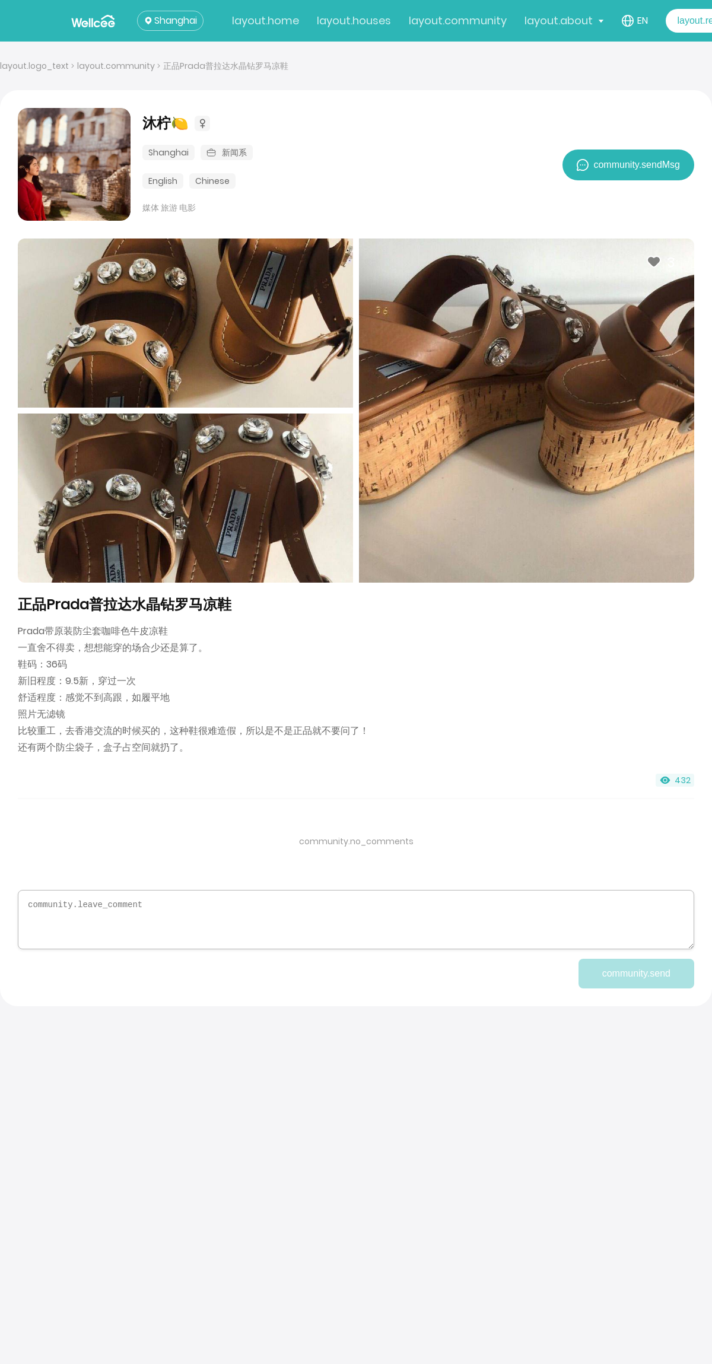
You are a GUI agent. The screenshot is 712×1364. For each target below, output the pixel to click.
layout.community (458, 20)
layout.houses (354, 20)
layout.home (265, 20)
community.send (636, 973)
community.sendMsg (628, 165)
